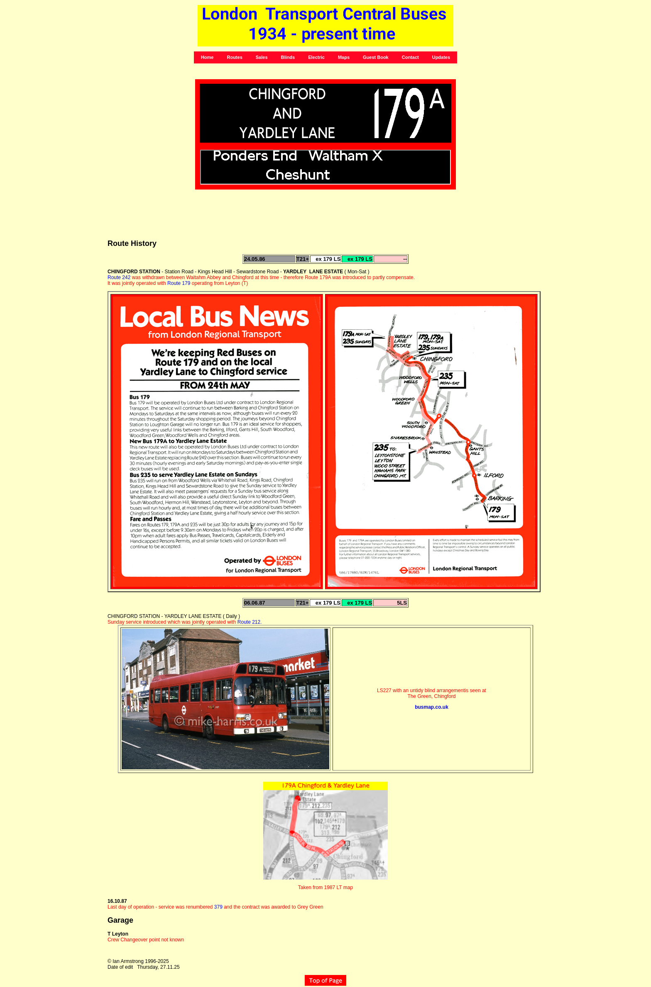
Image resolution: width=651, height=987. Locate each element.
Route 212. (249, 622)
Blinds (288, 57)
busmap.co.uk (431, 707)
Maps (344, 57)
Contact (410, 57)
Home (207, 57)
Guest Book (376, 57)
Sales (262, 57)
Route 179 (178, 283)
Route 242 (119, 277)
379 (218, 907)
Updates (441, 57)
